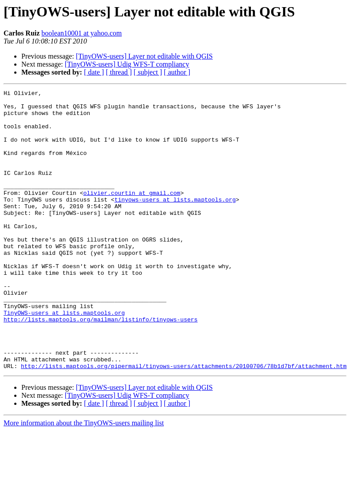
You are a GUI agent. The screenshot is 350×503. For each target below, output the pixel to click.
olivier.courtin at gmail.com (131, 214)
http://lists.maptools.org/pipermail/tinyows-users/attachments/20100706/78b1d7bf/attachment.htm (183, 422)
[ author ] (177, 72)
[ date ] (94, 72)
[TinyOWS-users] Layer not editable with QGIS (144, 56)
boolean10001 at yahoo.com (81, 33)
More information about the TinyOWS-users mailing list (84, 479)
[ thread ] (119, 72)
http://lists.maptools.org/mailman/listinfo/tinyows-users (101, 366)
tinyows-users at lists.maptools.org (175, 222)
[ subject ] (148, 72)
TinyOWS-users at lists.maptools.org (64, 358)
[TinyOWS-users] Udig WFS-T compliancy (127, 64)
